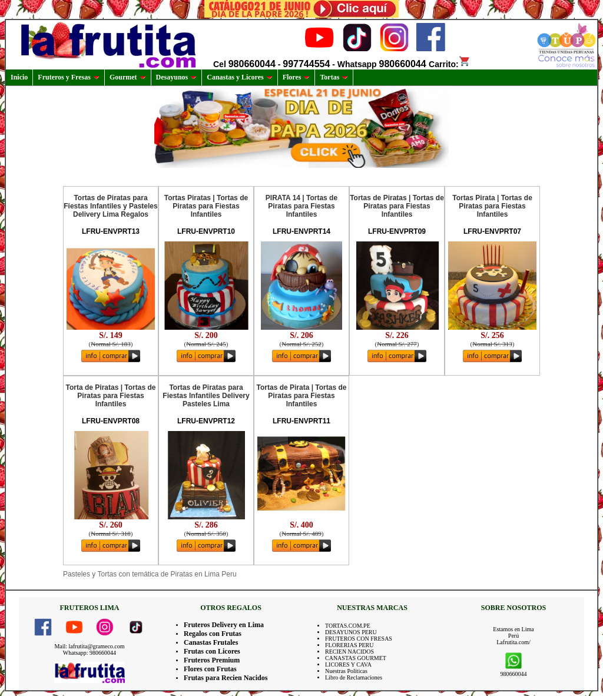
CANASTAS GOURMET (355, 658)
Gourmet (128, 77)
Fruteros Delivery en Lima (224, 625)
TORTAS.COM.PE (347, 625)
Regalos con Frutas (212, 633)
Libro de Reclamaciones (353, 677)
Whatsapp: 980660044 (89, 652)
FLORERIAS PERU (349, 645)
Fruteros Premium (212, 660)
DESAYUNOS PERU (351, 632)
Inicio (19, 77)
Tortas (334, 77)
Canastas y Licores (239, 77)
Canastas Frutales (211, 642)
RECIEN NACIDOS (349, 651)
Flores (296, 77)
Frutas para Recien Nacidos (225, 678)
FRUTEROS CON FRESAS (358, 638)
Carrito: (450, 64)
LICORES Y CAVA (348, 664)
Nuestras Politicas (346, 671)
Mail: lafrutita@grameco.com (89, 646)
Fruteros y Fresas (69, 77)
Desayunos (176, 77)
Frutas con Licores (212, 651)
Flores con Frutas (210, 669)
